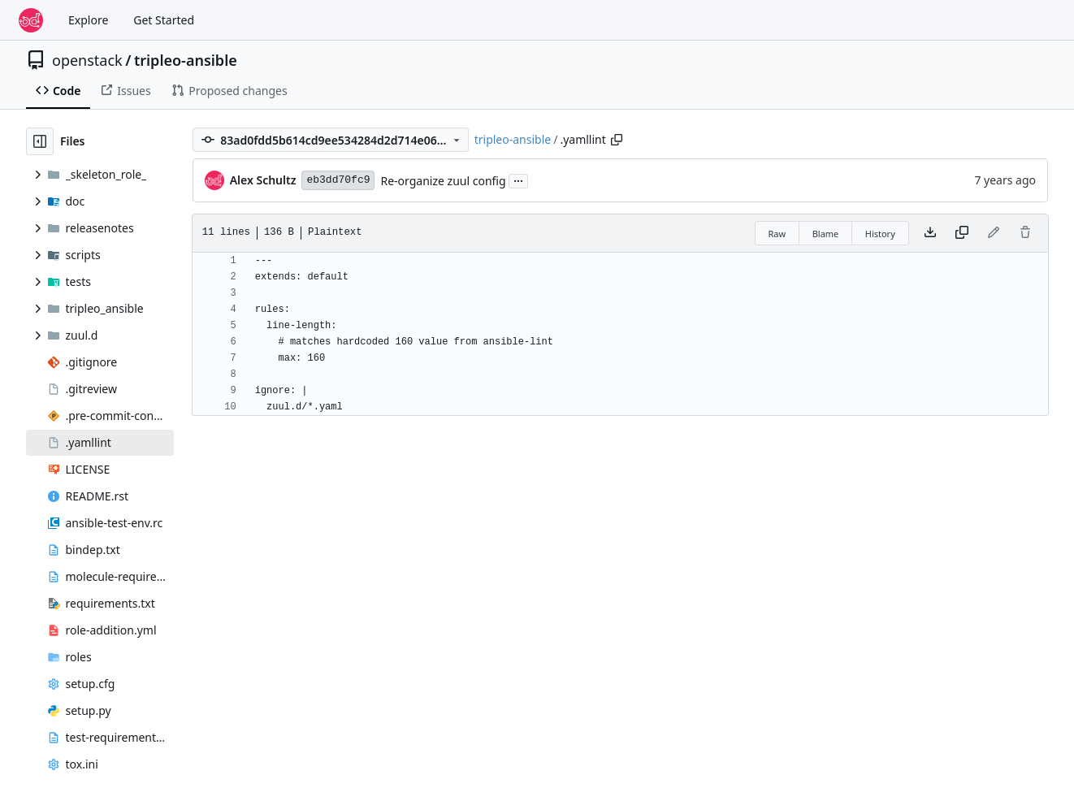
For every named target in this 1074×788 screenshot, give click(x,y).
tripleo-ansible (185, 60)
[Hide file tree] (40, 141)
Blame (825, 233)
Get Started (163, 20)
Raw (777, 233)
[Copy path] (616, 139)
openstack (87, 60)
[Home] (31, 20)
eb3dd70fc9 (338, 180)
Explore (88, 20)
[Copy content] (962, 233)
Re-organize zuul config (442, 180)
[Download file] (930, 233)
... (518, 179)
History (880, 233)
